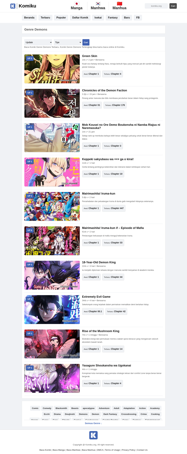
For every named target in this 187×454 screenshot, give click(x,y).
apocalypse (89, 408)
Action (142, 408)
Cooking (155, 414)
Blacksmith (61, 408)
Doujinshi (70, 414)
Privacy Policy (128, 450)
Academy (155, 408)
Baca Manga (59, 450)
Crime (144, 414)
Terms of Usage (112, 450)
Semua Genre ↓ (93, 423)
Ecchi (47, 414)
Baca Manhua (88, 450)
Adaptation (129, 408)
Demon (95, 414)
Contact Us (142, 450)
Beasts (74, 408)
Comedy (47, 408)
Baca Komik (45, 450)
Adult (116, 408)
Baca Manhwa (73, 450)
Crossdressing (128, 414)
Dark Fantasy (110, 414)
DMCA (100, 450)
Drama (57, 414)
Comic (35, 408)
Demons (83, 414)
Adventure (104, 408)
